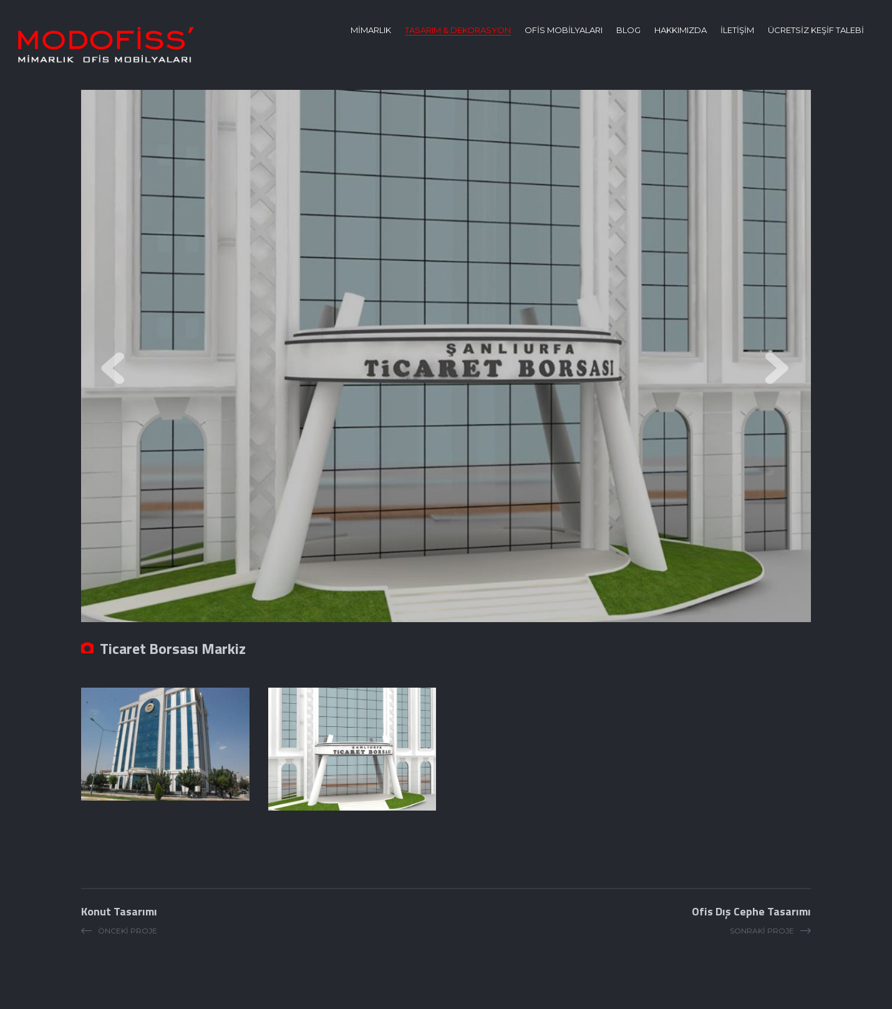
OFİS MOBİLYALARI (564, 30)
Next (776, 370)
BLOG (628, 30)
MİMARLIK (371, 30)
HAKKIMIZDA (680, 30)
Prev (115, 370)
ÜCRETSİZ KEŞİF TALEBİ (816, 30)
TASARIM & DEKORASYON (458, 30)
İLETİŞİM (737, 30)
